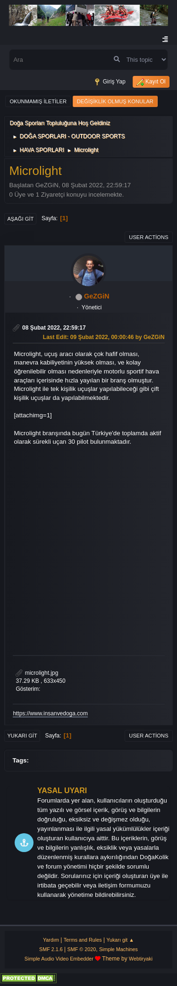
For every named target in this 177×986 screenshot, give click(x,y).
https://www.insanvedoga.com (50, 713)
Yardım (51, 940)
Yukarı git (22, 735)
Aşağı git (20, 219)
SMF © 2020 (81, 949)
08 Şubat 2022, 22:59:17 (54, 327)
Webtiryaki (140, 958)
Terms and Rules (83, 940)
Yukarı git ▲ (120, 940)
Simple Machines (118, 949)
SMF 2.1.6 (51, 949)
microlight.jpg (37, 673)
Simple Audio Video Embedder (59, 958)
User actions (148, 237)
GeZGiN (97, 296)
